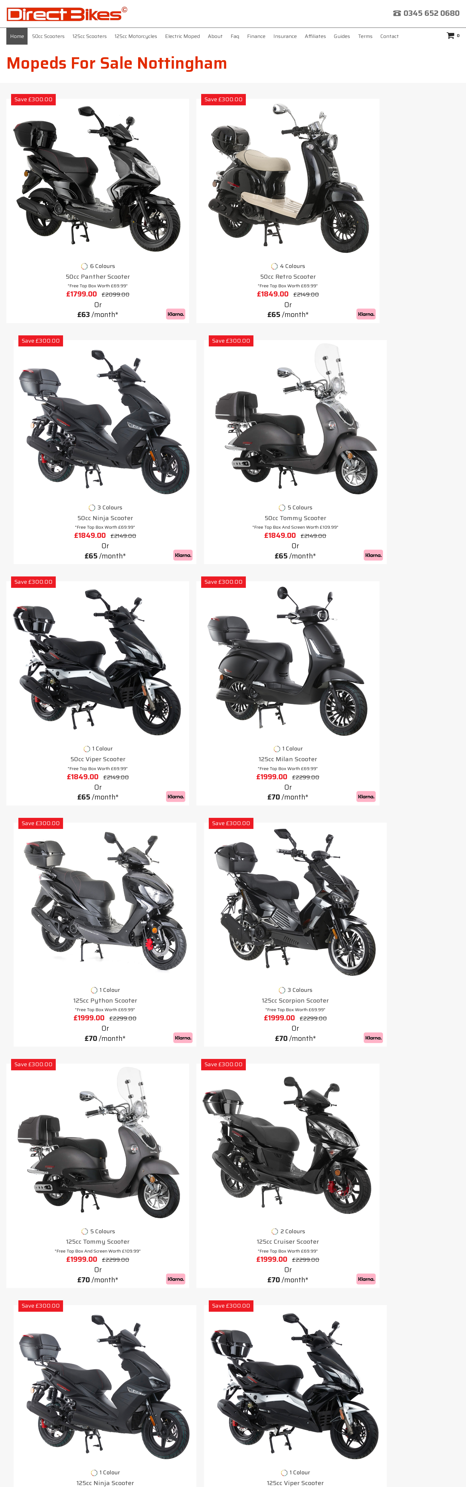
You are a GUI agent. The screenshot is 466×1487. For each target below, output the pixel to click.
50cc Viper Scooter (59, 383)
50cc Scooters (48, 36)
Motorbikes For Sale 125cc (52, 1296)
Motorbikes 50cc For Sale (52, 1285)
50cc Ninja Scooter (291, 209)
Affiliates (315, 36)
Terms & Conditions (266, 1327)
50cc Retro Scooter (175, 209)
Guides (342, 36)
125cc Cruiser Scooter (175, 557)
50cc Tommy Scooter (406, 209)
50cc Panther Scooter (59, 209)
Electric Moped (182, 36)
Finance (256, 36)
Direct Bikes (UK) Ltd (231, 1472)
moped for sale (383, 979)
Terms (365, 36)
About (215, 36)
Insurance (285, 36)
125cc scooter (82, 883)
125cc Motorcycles (136, 36)
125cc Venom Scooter (291, 731)
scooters (174, 855)
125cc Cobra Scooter (406, 731)
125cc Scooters (90, 36)
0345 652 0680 (432, 13)
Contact (389, 36)
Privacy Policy (329, 1327)
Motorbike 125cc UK (44, 1262)
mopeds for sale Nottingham (287, 824)
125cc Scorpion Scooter (406, 383)
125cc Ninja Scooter (291, 557)
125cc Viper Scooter (406, 557)
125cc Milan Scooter (175, 383)
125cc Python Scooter (291, 383)
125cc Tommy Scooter (59, 557)
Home (17, 36)
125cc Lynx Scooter (175, 731)
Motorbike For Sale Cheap (52, 1273)
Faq (235, 36)
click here (348, 1409)
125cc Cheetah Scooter (59, 731)
